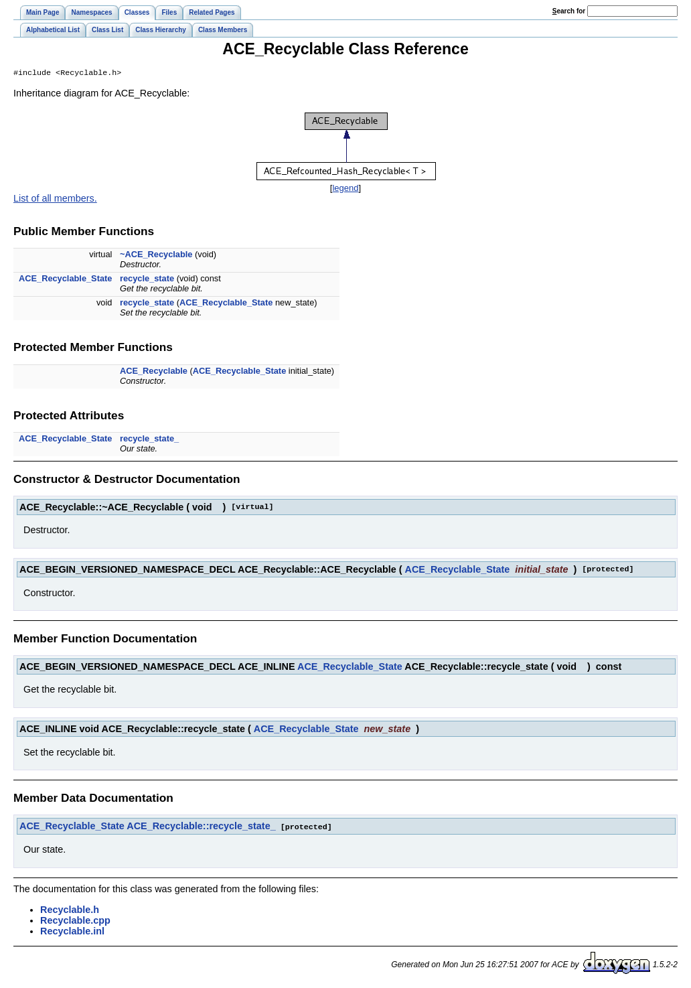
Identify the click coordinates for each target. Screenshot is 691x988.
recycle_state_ (149, 440)
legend (345, 189)
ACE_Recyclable (153, 372)
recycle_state (147, 280)
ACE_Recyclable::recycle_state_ (201, 827)
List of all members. (55, 199)
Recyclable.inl (72, 931)
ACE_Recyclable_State (65, 280)
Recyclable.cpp (75, 921)
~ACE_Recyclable (156, 256)
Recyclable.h (69, 910)
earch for (568, 11)
